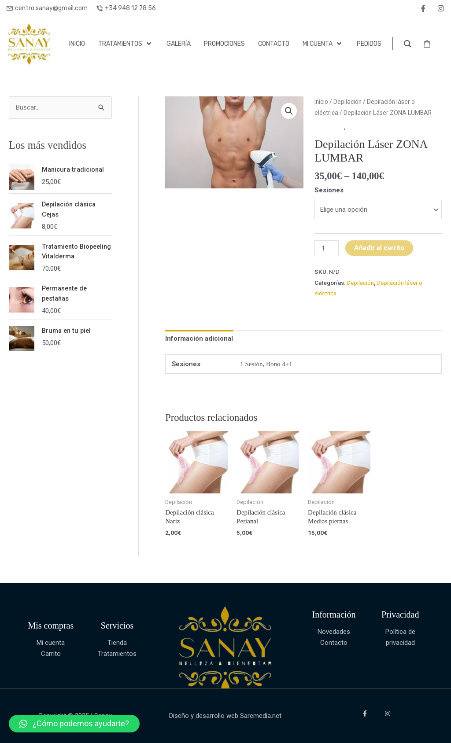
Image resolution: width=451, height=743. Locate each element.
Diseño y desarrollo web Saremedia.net (225, 716)
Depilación (347, 101)
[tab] (199, 339)
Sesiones (329, 190)
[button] (74, 723)
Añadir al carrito (379, 248)
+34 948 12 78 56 (130, 8)
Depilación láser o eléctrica (386, 127)
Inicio (321, 101)
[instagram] (440, 8)
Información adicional (199, 338)
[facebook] (423, 8)
